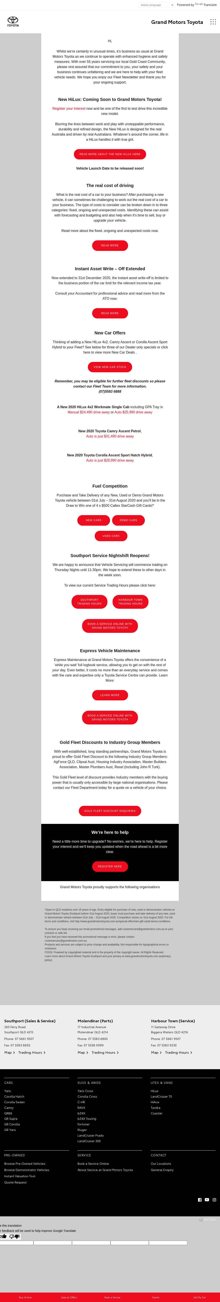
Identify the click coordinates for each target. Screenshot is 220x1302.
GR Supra (10, 1119)
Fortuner (84, 1124)
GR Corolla (12, 1124)
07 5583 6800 (98, 1038)
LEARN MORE (109, 695)
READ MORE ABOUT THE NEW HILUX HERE (110, 154)
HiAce (155, 1102)
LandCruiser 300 (89, 1141)
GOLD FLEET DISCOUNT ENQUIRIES (110, 810)
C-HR (81, 1102)
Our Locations (161, 1163)
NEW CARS (94, 520)
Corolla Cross (87, 1096)
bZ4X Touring (87, 1119)
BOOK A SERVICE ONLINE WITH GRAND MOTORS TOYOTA (110, 625)
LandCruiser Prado (91, 1135)
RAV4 (81, 1107)
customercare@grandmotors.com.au (144, 929)
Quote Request (15, 1182)
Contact (159, 1155)
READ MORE (110, 245)
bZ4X (81, 1113)
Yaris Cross (85, 1091)
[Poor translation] (14, 1237)
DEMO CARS (128, 520)
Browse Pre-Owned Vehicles (24, 1163)
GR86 (8, 1113)
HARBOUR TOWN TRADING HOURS (130, 601)
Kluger (82, 1129)
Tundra (155, 1107)
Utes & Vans (162, 1082)
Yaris (7, 1091)
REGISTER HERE (110, 866)
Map (8, 1052)
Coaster (156, 1113)
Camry (9, 1107)
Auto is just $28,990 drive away (110, 460)
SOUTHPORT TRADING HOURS (89, 601)
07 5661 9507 (24, 1038)
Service (84, 1155)
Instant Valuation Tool (19, 1176)
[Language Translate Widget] (157, 4)
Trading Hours (30, 1052)
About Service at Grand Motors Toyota (105, 1170)
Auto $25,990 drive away (133, 412)
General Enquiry (162, 1170)
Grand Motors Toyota (177, 21)
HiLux (154, 1091)
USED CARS (110, 535)
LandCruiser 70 (161, 1096)
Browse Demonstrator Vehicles (26, 1170)
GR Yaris (10, 1129)
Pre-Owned (14, 1155)
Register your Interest (68, 108)
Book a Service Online (93, 1163)
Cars (8, 1082)
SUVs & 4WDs (89, 1082)
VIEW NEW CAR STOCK (109, 367)
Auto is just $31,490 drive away (110, 436)
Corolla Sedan (14, 1102)
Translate (206, 4)
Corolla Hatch (14, 1096)
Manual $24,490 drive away (89, 412)
